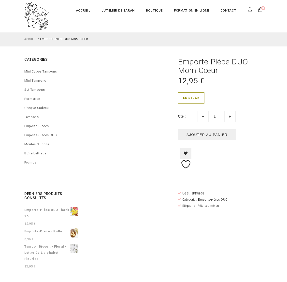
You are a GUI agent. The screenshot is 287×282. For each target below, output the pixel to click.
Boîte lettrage (35, 153)
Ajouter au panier (207, 135)
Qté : (182, 116)
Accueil (30, 39)
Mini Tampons (35, 80)
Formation (32, 99)
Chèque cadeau (36, 108)
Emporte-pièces (36, 126)
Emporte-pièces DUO (40, 135)
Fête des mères (208, 206)
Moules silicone (36, 144)
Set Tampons (34, 89)
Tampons (31, 117)
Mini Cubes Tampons (40, 71)
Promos (30, 162)
